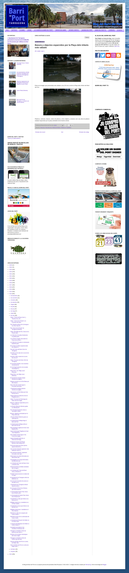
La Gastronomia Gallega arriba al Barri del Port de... (18, 424)
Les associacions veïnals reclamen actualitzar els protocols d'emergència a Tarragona (23, 74)
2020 (10, 278)
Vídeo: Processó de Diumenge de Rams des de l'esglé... (18, 400)
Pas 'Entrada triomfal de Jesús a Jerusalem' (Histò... (18, 410)
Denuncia (42, 127)
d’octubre (13, 300)
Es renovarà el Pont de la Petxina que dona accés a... (18, 488)
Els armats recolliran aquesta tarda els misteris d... (19, 346)
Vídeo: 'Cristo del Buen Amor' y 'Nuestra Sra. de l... (18, 318)
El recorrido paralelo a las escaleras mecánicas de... (19, 364)
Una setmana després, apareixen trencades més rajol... (18, 453)
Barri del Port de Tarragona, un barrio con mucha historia (23, 101)
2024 (10, 269)
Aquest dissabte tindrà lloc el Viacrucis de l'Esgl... (17, 439)
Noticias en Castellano (66, 127)
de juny (13, 309)
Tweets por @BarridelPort (14, 138)
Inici (62, 132)
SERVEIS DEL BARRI (60, 30)
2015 (10, 289)
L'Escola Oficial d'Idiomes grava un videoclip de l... (19, 417)
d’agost (13, 304)
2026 (10, 265)
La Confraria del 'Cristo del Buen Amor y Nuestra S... (18, 471)
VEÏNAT (29, 30)
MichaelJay (88, 564)
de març (13, 315)
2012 (10, 554)
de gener (13, 551)
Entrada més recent (40, 132)
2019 (10, 280)
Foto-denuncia (48, 127)
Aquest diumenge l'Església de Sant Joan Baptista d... (19, 432)
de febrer (13, 549)
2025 (10, 267)
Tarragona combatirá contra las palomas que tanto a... (18, 531)
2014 (10, 291)
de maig (13, 311)
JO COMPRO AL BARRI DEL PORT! (43, 30)
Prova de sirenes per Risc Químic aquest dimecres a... (18, 446)
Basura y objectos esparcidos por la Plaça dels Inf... (19, 403)
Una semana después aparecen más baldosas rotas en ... (19, 449)
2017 (10, 285)
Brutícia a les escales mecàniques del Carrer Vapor (18, 535)
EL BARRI (22, 30)
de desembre (14, 295)
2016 (10, 287)
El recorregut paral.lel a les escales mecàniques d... (19, 367)
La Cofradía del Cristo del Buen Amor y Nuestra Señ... (19, 464)
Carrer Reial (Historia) (22, 90)
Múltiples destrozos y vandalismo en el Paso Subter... (19, 503)
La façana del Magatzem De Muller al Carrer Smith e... (19, 524)
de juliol (13, 306)
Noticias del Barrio (56, 127)
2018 (10, 282)
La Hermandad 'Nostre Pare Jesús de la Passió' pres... (19, 492)
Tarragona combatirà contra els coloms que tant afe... (18, 538)
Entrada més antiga (84, 132)
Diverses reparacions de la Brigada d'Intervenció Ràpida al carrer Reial (23, 83)
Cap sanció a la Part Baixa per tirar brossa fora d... (19, 392)
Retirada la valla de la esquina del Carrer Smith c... (18, 513)
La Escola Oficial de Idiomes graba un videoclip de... (19, 407)
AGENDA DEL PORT (87, 30)
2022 (10, 274)
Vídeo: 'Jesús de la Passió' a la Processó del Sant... (18, 321)
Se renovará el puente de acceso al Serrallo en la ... (19, 481)
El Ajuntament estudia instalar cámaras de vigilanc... (17, 378)
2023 (10, 271)
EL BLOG (119, 30)
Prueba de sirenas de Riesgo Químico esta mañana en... (17, 442)
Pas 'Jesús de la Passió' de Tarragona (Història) (17, 328)
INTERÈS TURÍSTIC (74, 30)
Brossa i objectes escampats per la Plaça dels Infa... (19, 414)
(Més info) (116, 46)
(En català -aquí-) (40, 51)
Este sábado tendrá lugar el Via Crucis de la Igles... (18, 435)
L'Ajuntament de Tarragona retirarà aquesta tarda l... (19, 485)
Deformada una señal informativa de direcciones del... (19, 456)
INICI (7, 30)
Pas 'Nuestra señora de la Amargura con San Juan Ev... (19, 325)
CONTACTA (111, 30)
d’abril (12, 313)
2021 (10, 276)
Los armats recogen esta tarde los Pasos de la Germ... (18, 339)
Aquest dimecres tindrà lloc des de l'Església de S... (19, 396)
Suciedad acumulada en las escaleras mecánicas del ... (17, 528)
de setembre (14, 302)
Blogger (104, 564)
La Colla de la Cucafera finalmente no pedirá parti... (19, 335)
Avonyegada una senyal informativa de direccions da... (19, 460)
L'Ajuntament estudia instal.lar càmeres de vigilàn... (17, 389)
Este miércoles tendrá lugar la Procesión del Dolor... (17, 385)
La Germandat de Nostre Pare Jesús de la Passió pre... (19, 496)
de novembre (14, 298)
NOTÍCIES (14, 30)
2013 (10, 293)
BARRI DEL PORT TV (100, 30)
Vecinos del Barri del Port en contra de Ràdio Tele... (19, 542)
